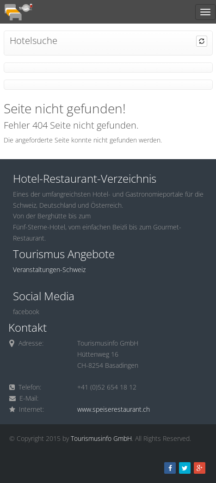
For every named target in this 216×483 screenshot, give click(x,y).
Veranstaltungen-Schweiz (49, 269)
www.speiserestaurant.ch (113, 409)
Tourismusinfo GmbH (101, 438)
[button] (201, 41)
